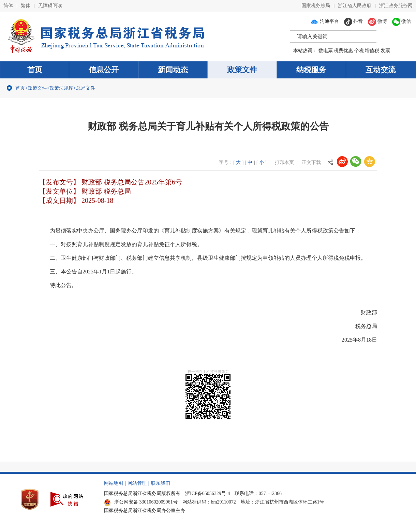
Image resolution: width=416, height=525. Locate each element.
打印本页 (284, 162)
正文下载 (311, 162)
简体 (8, 5)
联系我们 (160, 483)
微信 (401, 21)
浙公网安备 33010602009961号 (141, 502)
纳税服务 (311, 69)
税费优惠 (343, 50)
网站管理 (137, 483)
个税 (359, 50)
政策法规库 (61, 88)
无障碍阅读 (50, 5)
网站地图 (113, 483)
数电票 (325, 50)
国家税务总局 (315, 5)
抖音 (353, 21)
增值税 (372, 50)
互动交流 (381, 69)
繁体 (25, 5)
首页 (34, 69)
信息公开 (104, 69)
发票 (385, 50)
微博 (377, 21)
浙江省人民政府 (354, 5)
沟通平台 (324, 21)
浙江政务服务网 (396, 5)
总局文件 (85, 88)
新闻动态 (173, 69)
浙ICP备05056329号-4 (207, 493)
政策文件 (242, 69)
